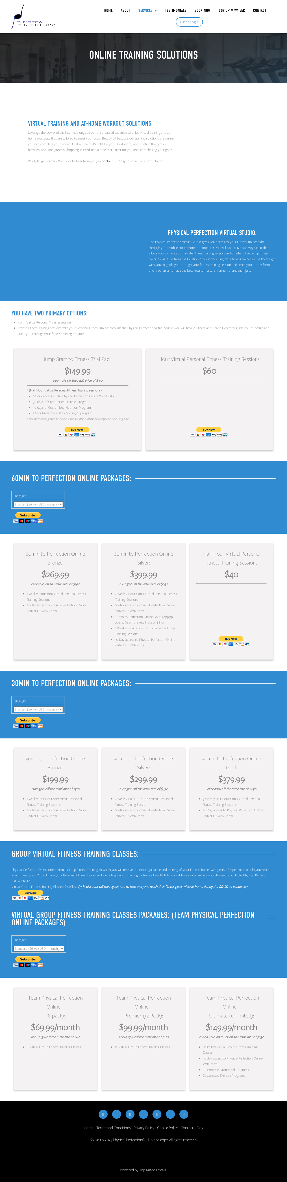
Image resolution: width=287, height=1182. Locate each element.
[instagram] (116, 1114)
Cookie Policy (167, 1127)
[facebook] (103, 1114)
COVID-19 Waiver (232, 10)
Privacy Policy (144, 1127)
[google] (170, 1114)
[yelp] (183, 1114)
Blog (199, 1127)
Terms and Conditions (113, 1127)
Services (147, 10)
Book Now (203, 10)
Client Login (189, 22)
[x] (130, 1114)
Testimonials (176, 10)
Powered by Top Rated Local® (143, 1170)
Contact (259, 10)
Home (108, 10)
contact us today (114, 161)
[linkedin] (143, 1114)
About (125, 10)
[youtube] (156, 1114)
